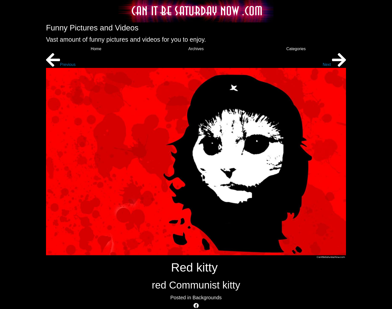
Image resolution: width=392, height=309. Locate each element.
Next (334, 64)
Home (96, 49)
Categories (296, 49)
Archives (196, 49)
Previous (61, 64)
